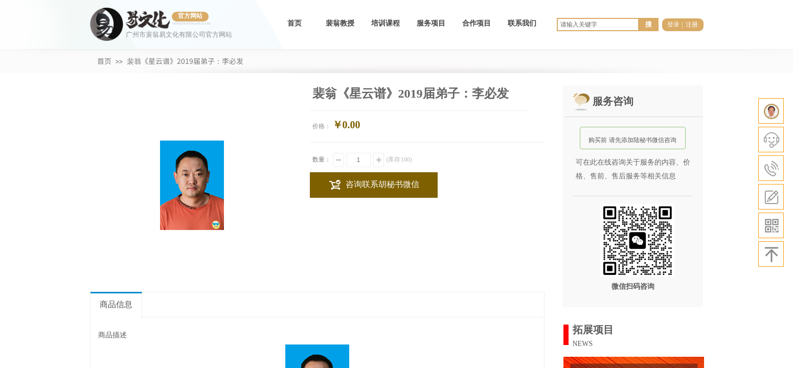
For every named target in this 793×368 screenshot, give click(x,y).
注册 (692, 24)
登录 (673, 24)
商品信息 (116, 304)
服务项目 (431, 23)
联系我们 (522, 23)
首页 (294, 23)
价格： (321, 126)
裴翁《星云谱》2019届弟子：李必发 (185, 61)
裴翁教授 (340, 23)
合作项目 (476, 23)
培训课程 (385, 23)
